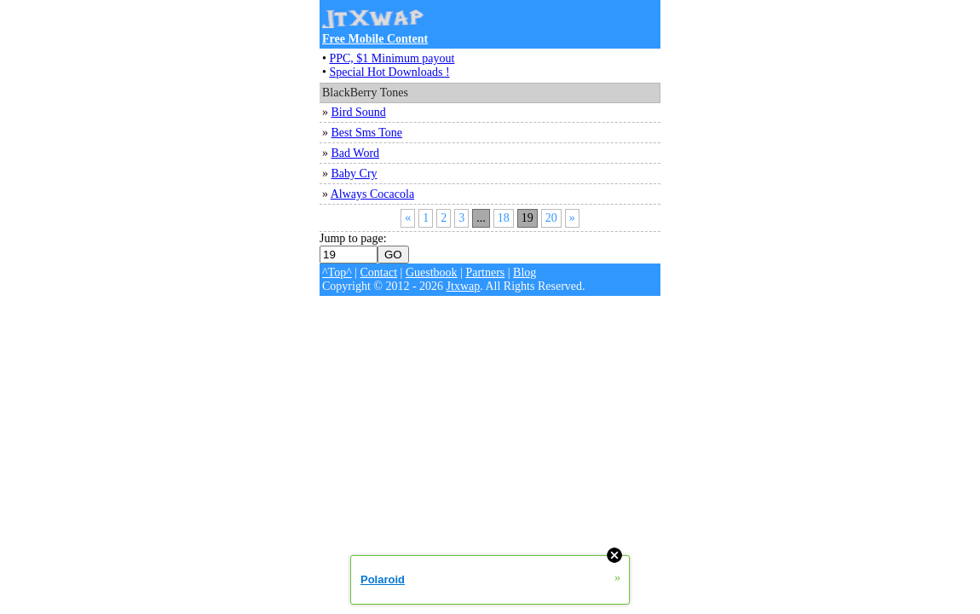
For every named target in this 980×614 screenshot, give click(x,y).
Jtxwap (464, 286)
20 (551, 217)
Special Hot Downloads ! (389, 72)
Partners (484, 272)
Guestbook (432, 272)
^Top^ (337, 272)
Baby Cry (354, 173)
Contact (379, 272)
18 (504, 217)
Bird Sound (358, 112)
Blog (524, 272)
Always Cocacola (372, 194)
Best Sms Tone (367, 132)
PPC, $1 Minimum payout (391, 58)
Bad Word (355, 153)
